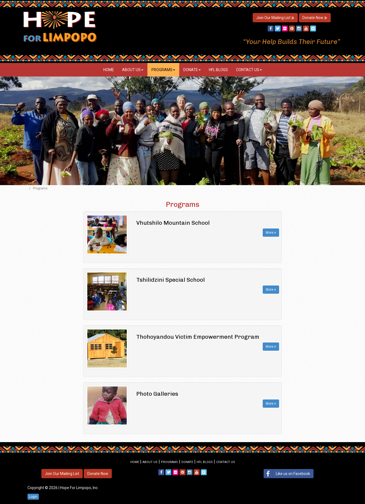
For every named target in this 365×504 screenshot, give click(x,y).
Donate (192, 70)
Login (33, 497)
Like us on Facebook (287, 473)
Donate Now (314, 17)
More (271, 232)
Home (108, 70)
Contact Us (249, 70)
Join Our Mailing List (275, 17)
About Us (132, 70)
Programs (163, 70)
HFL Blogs (218, 70)
